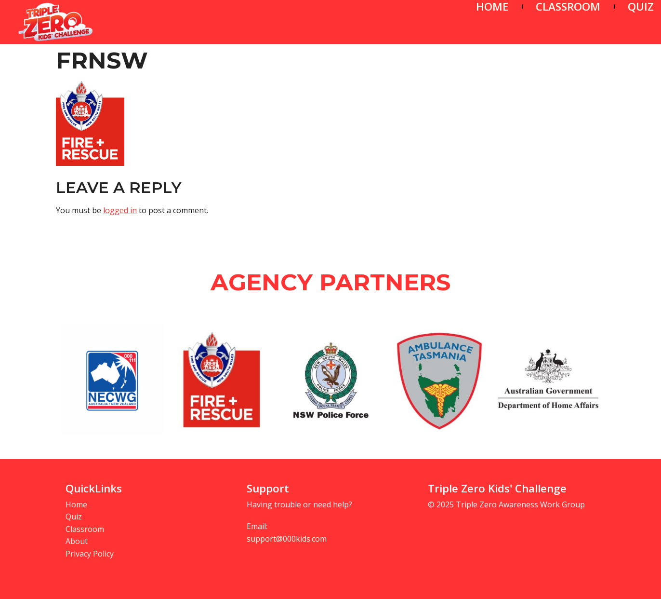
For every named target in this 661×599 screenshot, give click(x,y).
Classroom (85, 529)
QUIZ (641, 6)
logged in (120, 210)
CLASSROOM (568, 6)
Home (76, 504)
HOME (492, 6)
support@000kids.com (287, 538)
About (77, 541)
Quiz (74, 516)
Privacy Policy (90, 553)
